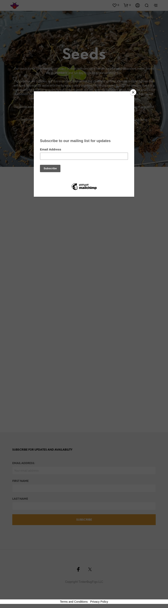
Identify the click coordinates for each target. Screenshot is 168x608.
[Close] (133, 92)
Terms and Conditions (74, 601)
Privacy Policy (99, 601)
